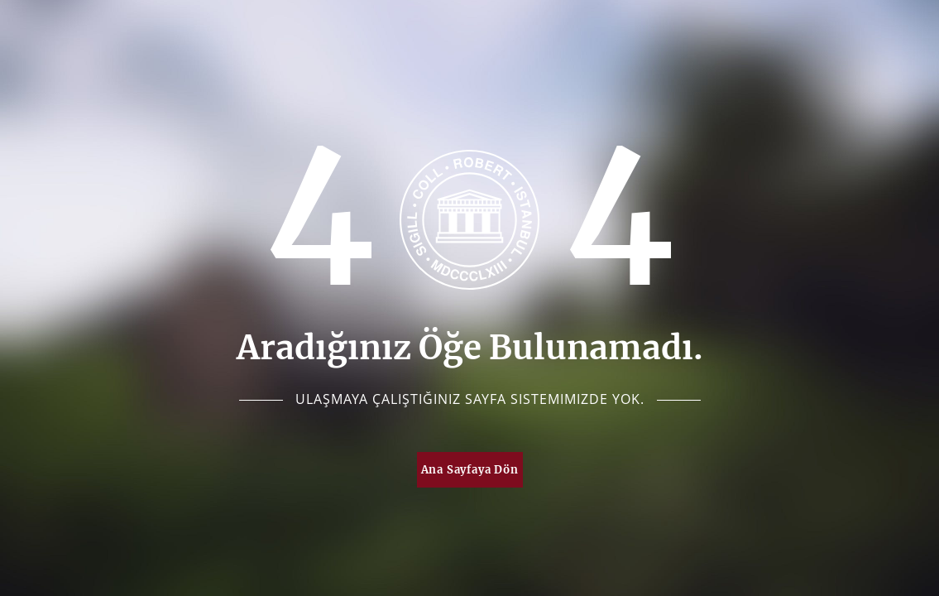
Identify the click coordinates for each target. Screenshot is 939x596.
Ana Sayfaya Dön (470, 470)
